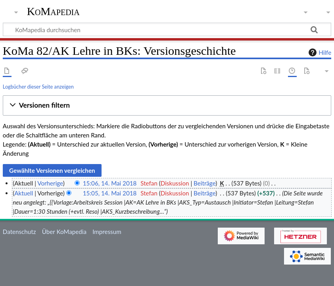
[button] (167, 105)
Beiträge (204, 183)
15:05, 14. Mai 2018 (110, 193)
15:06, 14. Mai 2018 (110, 183)
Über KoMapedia (64, 231)
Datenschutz (19, 231)
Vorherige (50, 183)
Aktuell (23, 193)
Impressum (106, 231)
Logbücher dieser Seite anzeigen (38, 86)
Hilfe (319, 52)
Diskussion (175, 183)
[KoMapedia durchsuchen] (167, 29)
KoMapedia (53, 11)
